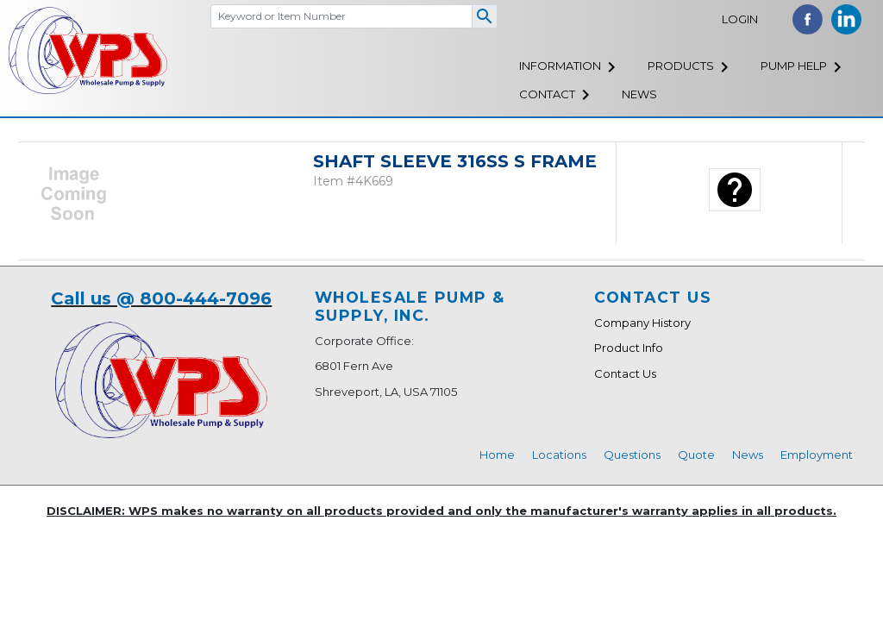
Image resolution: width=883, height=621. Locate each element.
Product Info (628, 347)
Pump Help (794, 65)
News (639, 94)
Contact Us (625, 373)
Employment (816, 454)
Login (740, 19)
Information (560, 65)
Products (681, 65)
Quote (696, 454)
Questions (632, 454)
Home (497, 454)
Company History (642, 322)
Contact (547, 94)
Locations (559, 454)
